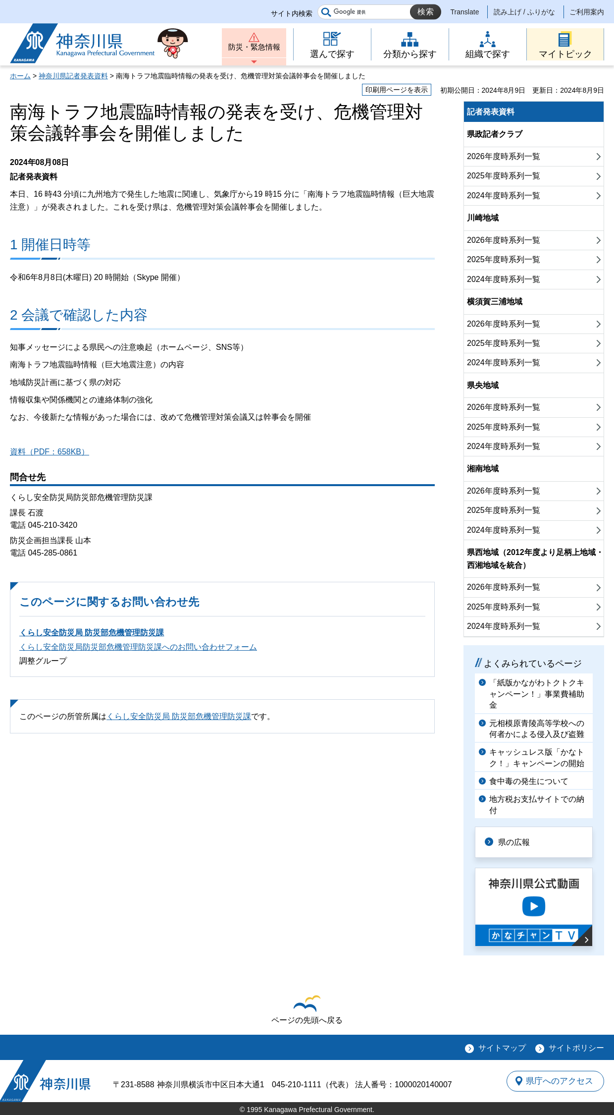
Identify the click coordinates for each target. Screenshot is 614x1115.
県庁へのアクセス (558, 1081)
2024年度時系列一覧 (503, 195)
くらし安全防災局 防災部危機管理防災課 (91, 632)
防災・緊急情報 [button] (254, 48)
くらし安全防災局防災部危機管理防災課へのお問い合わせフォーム (138, 647)
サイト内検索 (291, 13)
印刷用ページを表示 (396, 90)
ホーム (20, 76)
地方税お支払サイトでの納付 (536, 804)
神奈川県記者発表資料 (73, 76)
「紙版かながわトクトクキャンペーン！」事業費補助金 (536, 693)
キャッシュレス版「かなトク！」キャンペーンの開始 (536, 757)
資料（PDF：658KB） (49, 451)
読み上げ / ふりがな (524, 12)
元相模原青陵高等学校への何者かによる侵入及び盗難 (536, 728)
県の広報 (516, 841)
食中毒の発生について (528, 781)
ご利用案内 (586, 12)
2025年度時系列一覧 (503, 175)
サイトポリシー (576, 1048)
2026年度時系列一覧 (503, 156)
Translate (465, 12)
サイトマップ (502, 1048)
